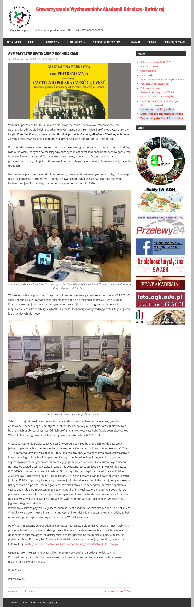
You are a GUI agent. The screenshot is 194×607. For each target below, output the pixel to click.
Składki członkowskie (152, 105)
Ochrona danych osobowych (156, 96)
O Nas (31, 42)
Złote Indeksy (74, 42)
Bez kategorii (50, 58)
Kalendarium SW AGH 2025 (155, 62)
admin (33, 58)
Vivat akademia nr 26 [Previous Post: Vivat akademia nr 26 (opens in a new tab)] (22, 591)
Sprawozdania (148, 70)
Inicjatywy (51, 42)
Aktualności (14, 42)
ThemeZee (52, 602)
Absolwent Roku (149, 66)
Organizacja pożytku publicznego (159, 101)
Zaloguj (151, 42)
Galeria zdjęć (147, 75)
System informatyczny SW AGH (158, 92)
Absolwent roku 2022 (117, 591)
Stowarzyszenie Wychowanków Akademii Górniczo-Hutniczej (101, 9)
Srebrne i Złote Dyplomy (106, 42)
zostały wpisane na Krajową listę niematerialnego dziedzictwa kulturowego (71, 544)
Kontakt (135, 42)
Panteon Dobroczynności (154, 83)
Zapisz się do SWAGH (174, 42)
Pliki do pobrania (150, 88)
